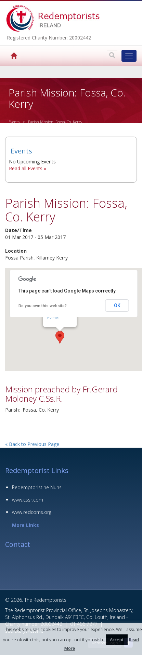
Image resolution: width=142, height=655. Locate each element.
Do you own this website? (42, 305)
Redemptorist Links (36, 470)
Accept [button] (117, 639)
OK (117, 305)
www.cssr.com (27, 499)
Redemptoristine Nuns (37, 487)
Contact (17, 544)
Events (14, 121)
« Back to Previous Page (32, 444)
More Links (25, 525)
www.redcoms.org (31, 512)
